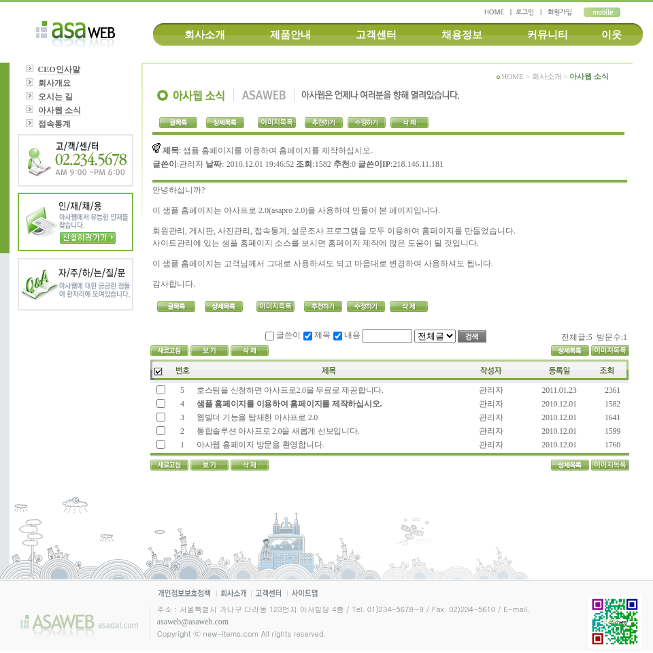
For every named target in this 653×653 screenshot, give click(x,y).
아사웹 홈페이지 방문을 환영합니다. (260, 444)
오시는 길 (55, 96)
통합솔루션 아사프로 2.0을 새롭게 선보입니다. (277, 431)
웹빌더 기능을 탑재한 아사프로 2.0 (256, 417)
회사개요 (54, 83)
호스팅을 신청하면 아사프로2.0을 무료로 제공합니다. (289, 390)
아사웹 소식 (59, 110)
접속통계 (54, 124)
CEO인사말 (59, 69)
